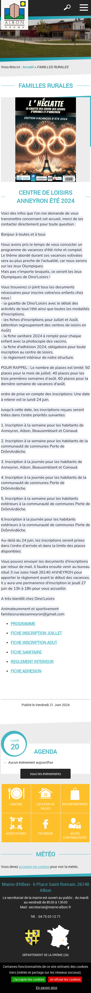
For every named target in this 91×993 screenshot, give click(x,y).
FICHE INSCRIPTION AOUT (34, 642)
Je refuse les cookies (65, 979)
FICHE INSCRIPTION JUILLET (36, 633)
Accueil (28, 67)
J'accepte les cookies (28, 979)
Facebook (45, 833)
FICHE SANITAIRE (26, 652)
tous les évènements (45, 773)
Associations (16, 833)
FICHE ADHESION (26, 671)
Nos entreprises (75, 804)
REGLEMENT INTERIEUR (32, 661)
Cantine (16, 804)
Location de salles (45, 806)
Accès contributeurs (75, 835)
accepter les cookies (34, 866)
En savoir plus (46, 987)
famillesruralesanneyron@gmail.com (33, 614)
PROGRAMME (23, 623)
